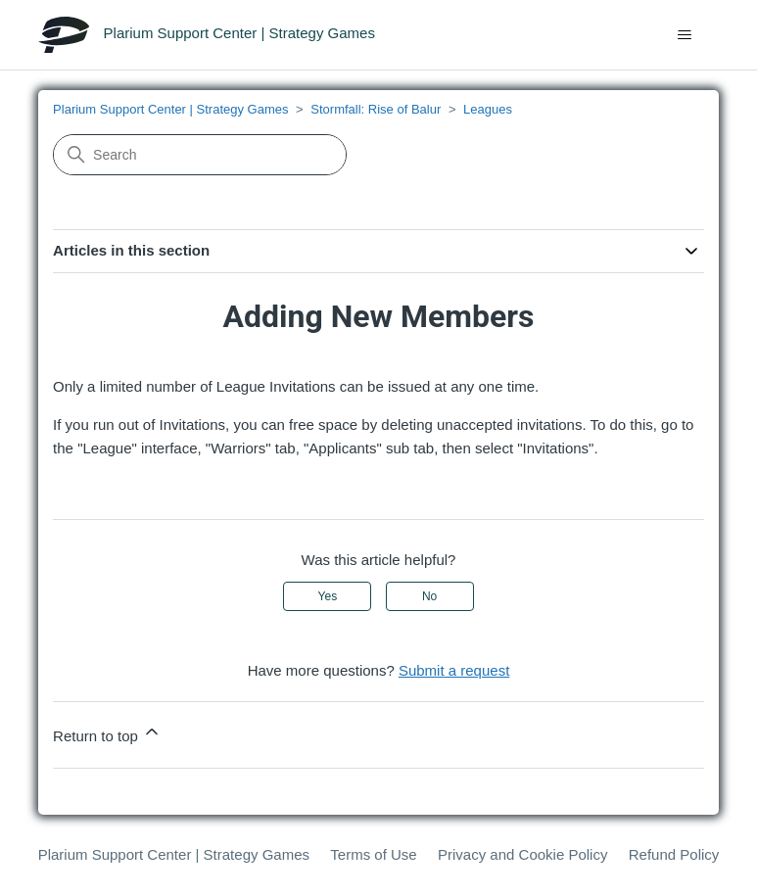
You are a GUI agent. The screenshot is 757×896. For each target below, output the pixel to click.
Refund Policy (674, 854)
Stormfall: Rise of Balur (375, 109)
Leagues (487, 109)
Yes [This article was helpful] (328, 596)
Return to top (107, 733)
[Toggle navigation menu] (684, 35)
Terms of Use (373, 854)
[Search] (200, 154)
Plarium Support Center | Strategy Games (170, 109)
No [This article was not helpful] (429, 596)
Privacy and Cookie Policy (522, 854)
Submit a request (454, 670)
